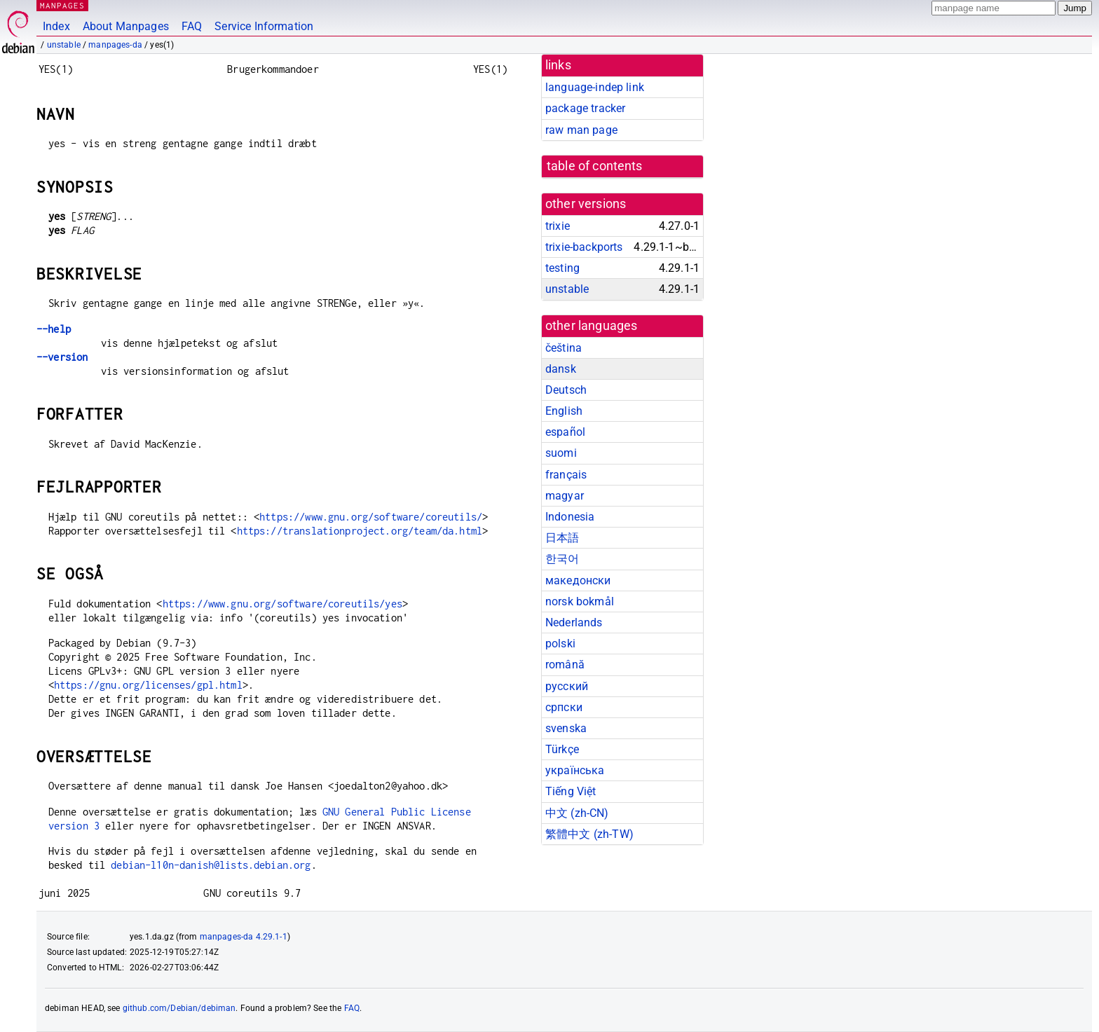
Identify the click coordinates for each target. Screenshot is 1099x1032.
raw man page (581, 130)
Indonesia (569, 516)
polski (560, 643)
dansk (560, 369)
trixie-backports (583, 247)
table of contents (595, 166)
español (565, 432)
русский (566, 686)
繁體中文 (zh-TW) (589, 834)
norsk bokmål (579, 601)
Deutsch (566, 390)
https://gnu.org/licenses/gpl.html (148, 685)
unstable (64, 45)
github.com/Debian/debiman (179, 1008)
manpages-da (115, 45)
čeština (563, 348)
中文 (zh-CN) (577, 813)
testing (562, 268)
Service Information (263, 26)
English (563, 411)
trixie (557, 226)
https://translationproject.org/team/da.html (359, 531)
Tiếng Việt (570, 791)
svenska (566, 728)
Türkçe (562, 749)
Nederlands (574, 622)
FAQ (192, 26)
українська (575, 770)
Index (56, 26)
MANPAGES (62, 5)
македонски (578, 580)
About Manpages (126, 26)
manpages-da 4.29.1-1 (243, 937)
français (566, 474)
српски (563, 707)
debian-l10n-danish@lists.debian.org (210, 865)
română (565, 664)
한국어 (562, 558)
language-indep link (594, 87)
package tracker (585, 108)
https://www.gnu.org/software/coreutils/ (370, 517)
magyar (564, 495)
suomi (561, 453)
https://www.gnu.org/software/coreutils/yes (282, 604)
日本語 (562, 537)
